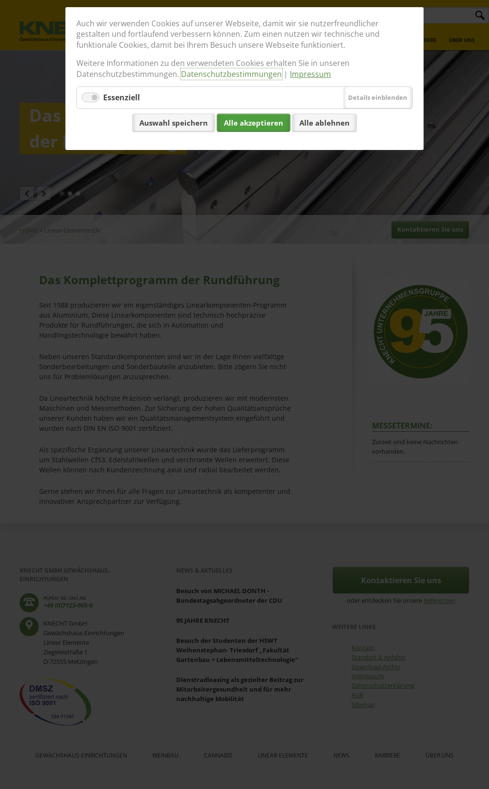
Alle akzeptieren (253, 123)
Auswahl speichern (173, 123)
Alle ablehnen (324, 123)
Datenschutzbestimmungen (231, 74)
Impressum (310, 74)
